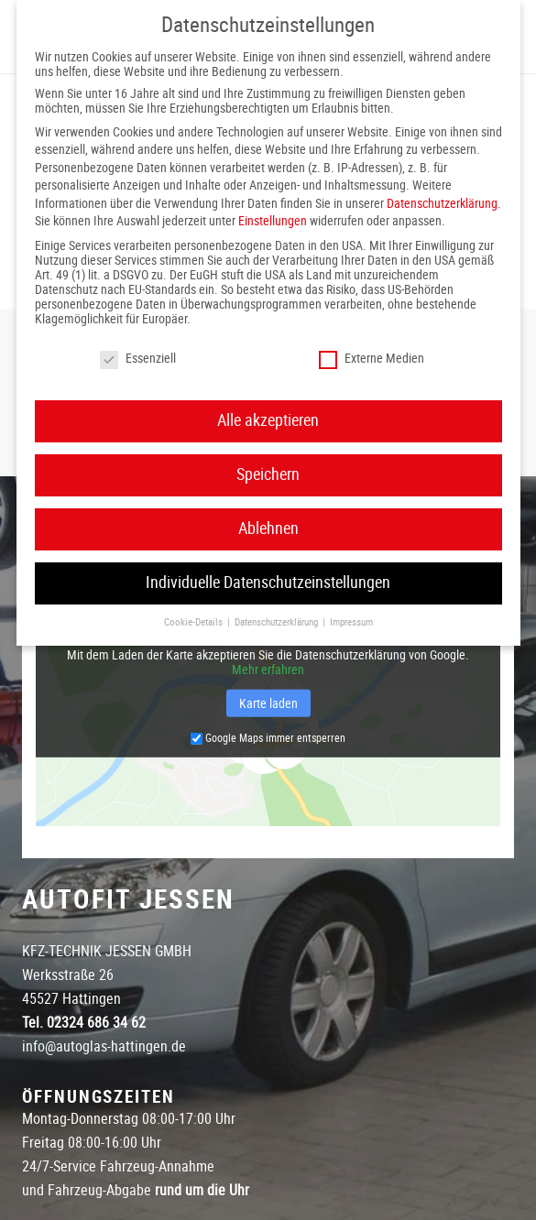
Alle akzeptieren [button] (268, 420)
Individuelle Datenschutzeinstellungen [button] (268, 582)
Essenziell (138, 358)
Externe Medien (371, 358)
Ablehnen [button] (268, 528)
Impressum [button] (351, 622)
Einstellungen (272, 220)
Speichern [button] (268, 474)
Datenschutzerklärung (442, 203)
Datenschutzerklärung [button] (278, 622)
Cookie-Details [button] (194, 622)
